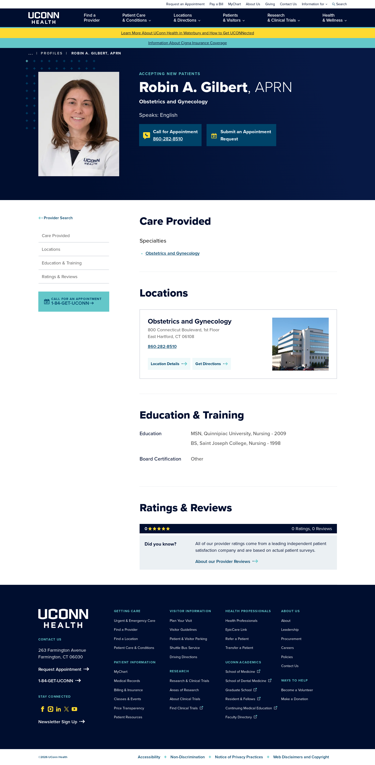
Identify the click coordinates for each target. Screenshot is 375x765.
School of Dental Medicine (245, 680)
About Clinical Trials (185, 699)
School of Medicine (240, 671)
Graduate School (238, 690)
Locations (51, 249)
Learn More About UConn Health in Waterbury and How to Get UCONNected (187, 33)
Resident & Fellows (240, 699)
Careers (287, 647)
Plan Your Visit (181, 620)
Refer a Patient (237, 638)
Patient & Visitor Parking (188, 638)
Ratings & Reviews (59, 276)
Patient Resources (128, 717)
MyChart (120, 671)
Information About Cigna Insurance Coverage (187, 43)
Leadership (290, 629)
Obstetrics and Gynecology (173, 253)
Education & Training (62, 263)
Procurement (291, 638)
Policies (287, 657)
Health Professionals (241, 620)
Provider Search (58, 218)
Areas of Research (185, 690)
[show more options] (30, 53)
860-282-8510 (162, 346)
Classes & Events (127, 699)
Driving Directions (183, 657)
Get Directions (211, 364)
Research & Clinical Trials (189, 680)
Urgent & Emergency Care (134, 620)
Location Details (169, 364)
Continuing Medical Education (248, 708)
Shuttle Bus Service (185, 647)
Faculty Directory (238, 717)
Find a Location (126, 638)
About (285, 620)
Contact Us (290, 666)
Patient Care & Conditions (134, 647)
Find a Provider (126, 629)
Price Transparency (129, 708)
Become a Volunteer (297, 690)
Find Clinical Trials (184, 708)
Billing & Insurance (128, 690)
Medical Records (127, 680)
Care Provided (56, 235)
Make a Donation (294, 699)
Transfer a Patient (239, 647)
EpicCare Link (236, 629)
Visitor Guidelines (183, 629)
